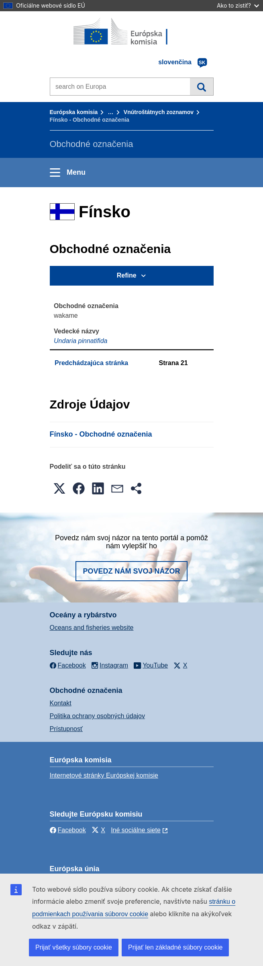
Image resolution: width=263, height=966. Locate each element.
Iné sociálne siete (136, 830)
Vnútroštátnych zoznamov (159, 112)
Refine (127, 275)
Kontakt (60, 703)
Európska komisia (74, 112)
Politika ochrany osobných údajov (97, 716)
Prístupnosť (66, 728)
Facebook (68, 830)
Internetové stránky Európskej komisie (104, 775)
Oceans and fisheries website (92, 627)
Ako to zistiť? (238, 5)
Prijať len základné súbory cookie (175, 947)
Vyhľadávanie (201, 86)
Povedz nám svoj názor (131, 571)
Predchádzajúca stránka (91, 362)
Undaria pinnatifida (80, 340)
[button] (59, 488)
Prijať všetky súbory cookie (73, 947)
